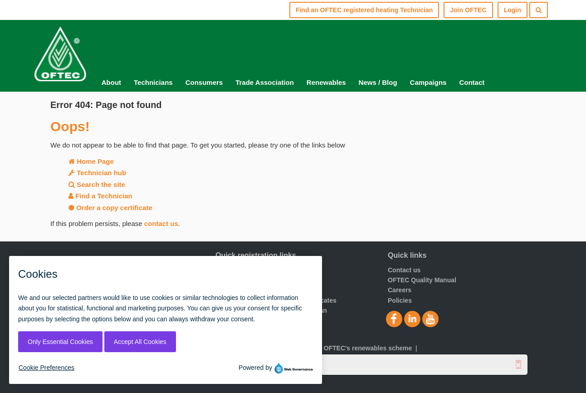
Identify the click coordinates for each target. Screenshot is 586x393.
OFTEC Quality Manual (422, 280)
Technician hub (97, 173)
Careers (399, 290)
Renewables (326, 82)
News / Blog (378, 82)
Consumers (204, 82)
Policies (400, 300)
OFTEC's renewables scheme (368, 348)
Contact (471, 82)
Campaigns (428, 82)
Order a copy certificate (110, 207)
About (111, 82)
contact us (161, 223)
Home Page (91, 161)
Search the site (96, 184)
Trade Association (264, 82)
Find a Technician (100, 196)
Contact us (404, 270)
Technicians (153, 82)
